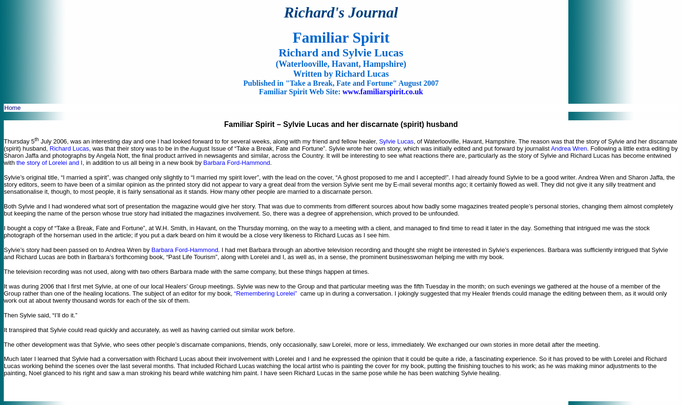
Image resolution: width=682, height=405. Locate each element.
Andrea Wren (569, 148)
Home (12, 107)
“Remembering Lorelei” (265, 293)
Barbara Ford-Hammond (236, 162)
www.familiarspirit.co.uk (382, 92)
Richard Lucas (69, 148)
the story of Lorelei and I (49, 162)
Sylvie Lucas (396, 141)
